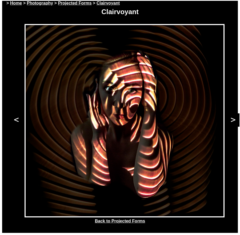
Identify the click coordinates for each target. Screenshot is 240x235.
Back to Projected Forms (120, 221)
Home (16, 3)
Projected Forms (74, 3)
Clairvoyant (108, 3)
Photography (40, 3)
